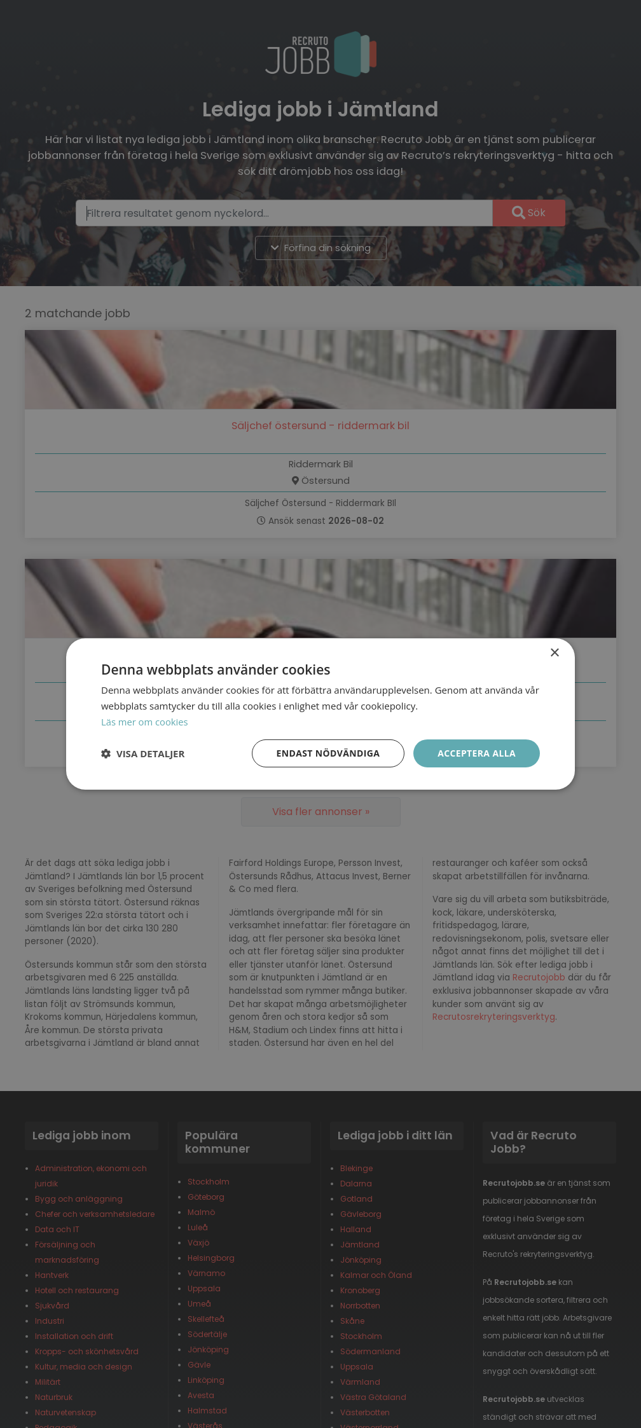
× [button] (554, 653)
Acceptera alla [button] (477, 752)
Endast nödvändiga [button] (327, 752)
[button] (142, 753)
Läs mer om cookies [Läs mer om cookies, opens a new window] (145, 721)
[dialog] (320, 714)
